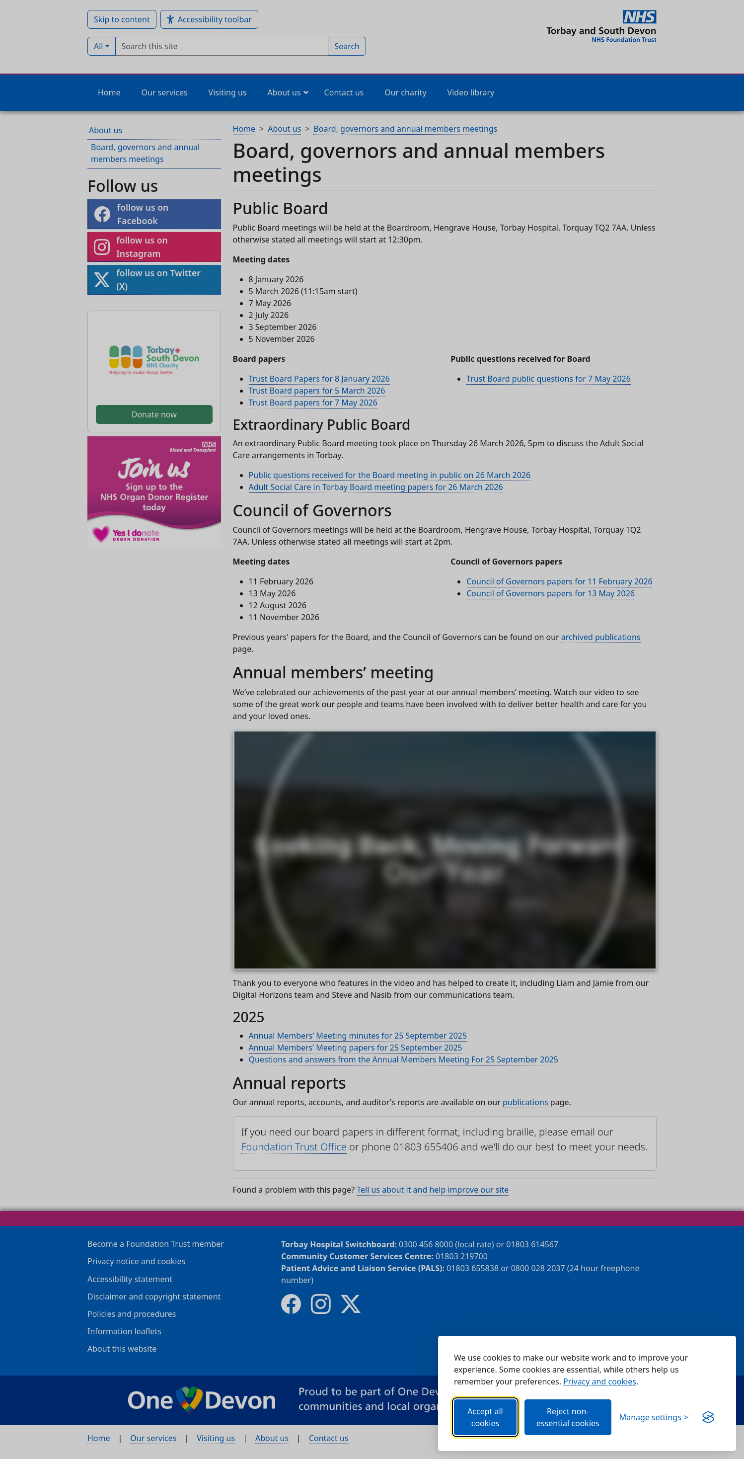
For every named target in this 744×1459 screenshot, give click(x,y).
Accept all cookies (485, 1417)
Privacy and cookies (599, 1381)
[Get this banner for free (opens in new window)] (708, 1417)
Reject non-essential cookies (567, 1417)
